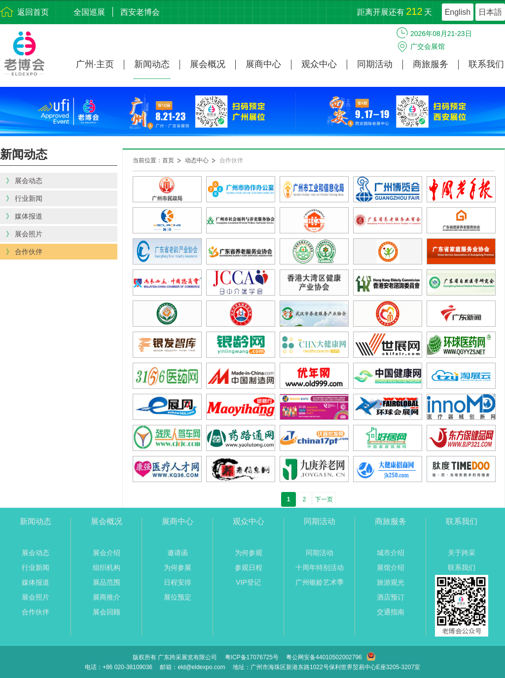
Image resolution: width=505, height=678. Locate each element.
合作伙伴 (231, 160)
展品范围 (106, 582)
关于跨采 (461, 553)
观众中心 (319, 64)
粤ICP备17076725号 (252, 657)
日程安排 (177, 582)
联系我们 (486, 64)
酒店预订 (390, 597)
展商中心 (263, 64)
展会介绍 (106, 553)
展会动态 (35, 553)
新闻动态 (152, 64)
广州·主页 (95, 64)
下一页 (324, 499)
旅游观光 (390, 582)
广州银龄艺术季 (319, 582)
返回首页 (33, 12)
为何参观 (248, 553)
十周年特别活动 (319, 567)
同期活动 (375, 64)
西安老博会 (140, 12)
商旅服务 (430, 64)
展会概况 (207, 64)
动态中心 (197, 160)
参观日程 (248, 567)
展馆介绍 (390, 567)
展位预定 (177, 597)
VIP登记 (248, 582)
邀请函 (177, 553)
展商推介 (106, 597)
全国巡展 (89, 12)
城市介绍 (390, 553)
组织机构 (106, 567)
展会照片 (35, 597)
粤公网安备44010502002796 (323, 657)
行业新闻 (35, 567)
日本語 (490, 12)
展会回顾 (106, 612)
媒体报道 (35, 582)
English (457, 12)
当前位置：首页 (153, 160)
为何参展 (177, 567)
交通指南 (390, 612)
